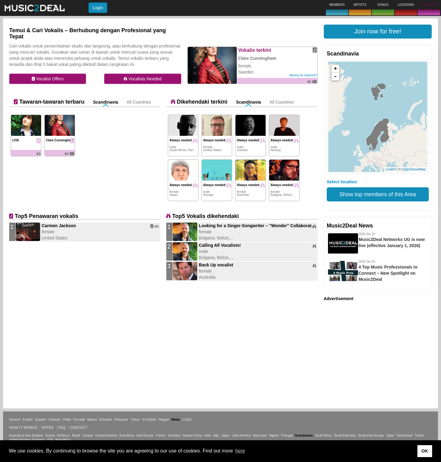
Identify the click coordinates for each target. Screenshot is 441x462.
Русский (79, 419)
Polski (67, 419)
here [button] (240, 450)
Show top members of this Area (377, 194)
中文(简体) (149, 419)
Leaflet (391, 169)
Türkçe (135, 419)
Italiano (92, 419)
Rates (48, 428)
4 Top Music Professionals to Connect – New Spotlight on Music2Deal (388, 273)
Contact (78, 428)
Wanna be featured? (303, 75)
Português (121, 419)
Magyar (164, 419)
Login (97, 7)
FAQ (62, 428)
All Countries (138, 102)
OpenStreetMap (414, 169)
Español (40, 419)
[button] (378, 32)
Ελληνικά (106, 419)
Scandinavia (105, 102)
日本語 (186, 419)
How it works (23, 428)
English (28, 419)
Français (54, 419)
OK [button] (424, 451)
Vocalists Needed (142, 78)
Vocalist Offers (48, 78)
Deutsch (15, 419)
